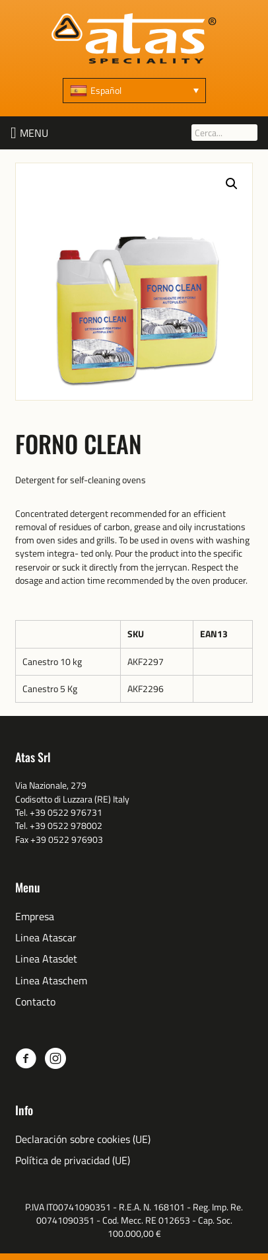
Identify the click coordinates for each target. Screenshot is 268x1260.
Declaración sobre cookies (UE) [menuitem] (83, 1139)
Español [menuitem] (105, 90)
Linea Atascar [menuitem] (46, 937)
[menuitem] (134, 90)
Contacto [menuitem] (35, 1001)
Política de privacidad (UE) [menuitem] (72, 1160)
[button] (34, 132)
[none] (134, 90)
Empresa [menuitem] (34, 916)
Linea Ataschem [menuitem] (51, 980)
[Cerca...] (224, 132)
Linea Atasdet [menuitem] (46, 958)
